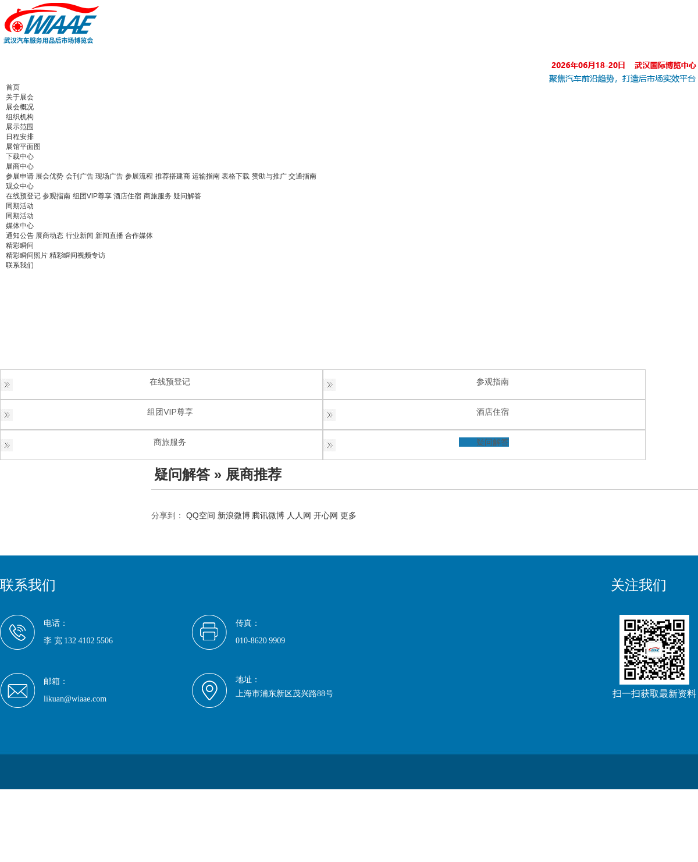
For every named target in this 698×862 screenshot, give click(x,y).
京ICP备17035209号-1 (175, 795)
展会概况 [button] (20, 107)
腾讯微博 (268, 515)
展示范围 (20, 127)
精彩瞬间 (20, 245)
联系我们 (20, 265)
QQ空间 (200, 515)
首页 (13, 87)
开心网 (326, 515)
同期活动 (20, 206)
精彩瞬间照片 (27, 255)
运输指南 (206, 176)
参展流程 (139, 176)
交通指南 (302, 176)
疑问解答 (187, 196)
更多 (348, 515)
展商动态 (49, 235)
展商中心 (20, 166)
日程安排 (20, 137)
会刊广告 (80, 176)
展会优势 (49, 176)
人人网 (299, 515)
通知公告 (20, 235)
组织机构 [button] (20, 117)
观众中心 (20, 186)
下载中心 (20, 156)
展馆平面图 (23, 147)
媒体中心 (20, 226)
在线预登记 (23, 196)
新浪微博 (234, 515)
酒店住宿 (127, 196)
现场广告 (109, 176)
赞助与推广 (269, 176)
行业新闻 (80, 235)
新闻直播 (109, 235)
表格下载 (236, 176)
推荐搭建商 (172, 176)
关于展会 (20, 97)
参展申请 (20, 176)
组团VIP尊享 (92, 196)
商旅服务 (158, 196)
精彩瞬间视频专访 (77, 255)
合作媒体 (139, 235)
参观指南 (56, 196)
